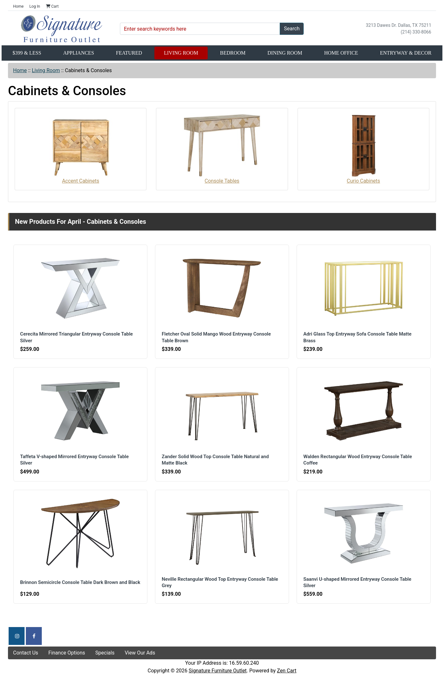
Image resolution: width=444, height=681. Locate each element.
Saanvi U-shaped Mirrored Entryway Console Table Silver (358, 582)
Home (18, 6)
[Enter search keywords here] (200, 29)
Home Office (341, 53)
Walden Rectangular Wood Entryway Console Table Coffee (358, 460)
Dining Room (285, 53)
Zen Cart (286, 671)
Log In (34, 6)
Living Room (181, 53)
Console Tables (222, 148)
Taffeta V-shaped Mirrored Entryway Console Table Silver (75, 460)
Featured (129, 53)
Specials (105, 653)
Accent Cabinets (81, 148)
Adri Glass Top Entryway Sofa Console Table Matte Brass (358, 337)
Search (292, 29)
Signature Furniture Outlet (218, 671)
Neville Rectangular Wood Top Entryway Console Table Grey (221, 582)
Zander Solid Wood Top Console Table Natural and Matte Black (216, 460)
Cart (52, 6)
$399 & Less (26, 53)
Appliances (78, 53)
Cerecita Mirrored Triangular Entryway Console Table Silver (77, 337)
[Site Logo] (61, 28)
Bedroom (233, 53)
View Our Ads (140, 653)
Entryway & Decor (406, 53)
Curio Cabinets (363, 148)
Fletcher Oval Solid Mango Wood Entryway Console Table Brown (217, 337)
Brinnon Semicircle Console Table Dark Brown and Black (74, 582)
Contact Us (25, 653)
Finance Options (66, 653)
